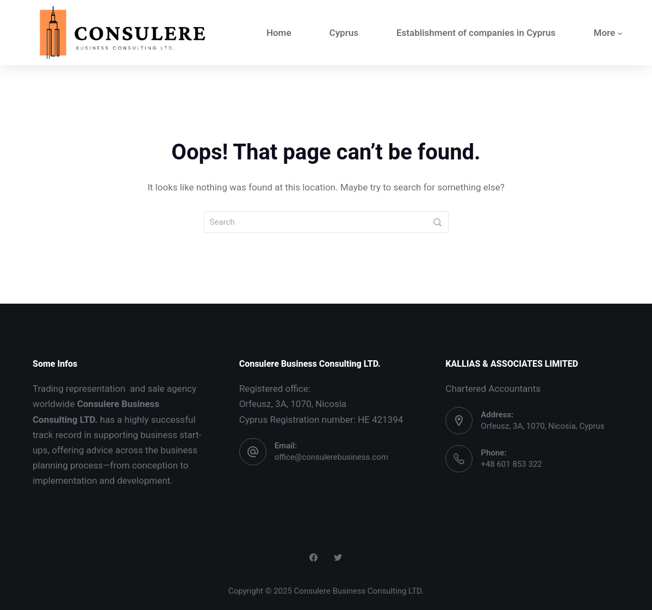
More (608, 33)
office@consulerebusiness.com (331, 457)
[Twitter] (338, 557)
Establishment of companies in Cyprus (476, 32)
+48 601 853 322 (511, 464)
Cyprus (344, 32)
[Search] (438, 222)
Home (278, 32)
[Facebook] (313, 557)
